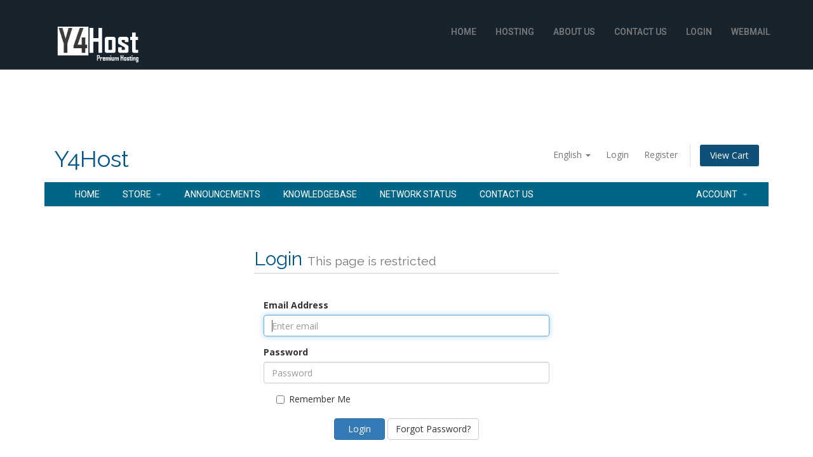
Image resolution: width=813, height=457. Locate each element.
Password (286, 352)
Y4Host (91, 159)
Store (142, 194)
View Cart (729, 155)
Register (661, 155)
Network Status (418, 194)
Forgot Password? (433, 429)
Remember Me (313, 399)
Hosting (514, 32)
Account (722, 194)
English (572, 155)
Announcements (222, 194)
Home (463, 32)
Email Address (296, 305)
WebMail (750, 32)
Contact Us (640, 32)
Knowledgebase (320, 194)
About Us (574, 32)
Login (699, 32)
